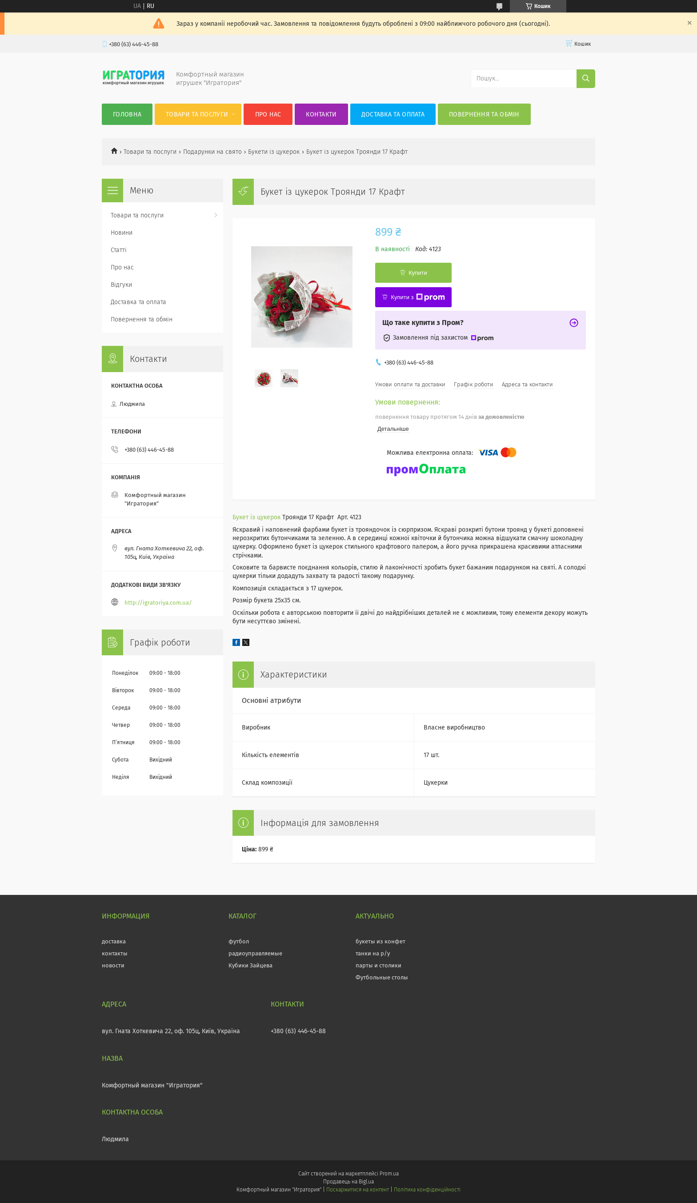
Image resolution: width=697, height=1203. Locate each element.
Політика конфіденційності (427, 1190)
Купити (418, 272)
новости (113, 965)
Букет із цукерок (256, 517)
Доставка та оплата (393, 114)
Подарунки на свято (212, 152)
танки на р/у (373, 953)
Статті (119, 250)
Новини (121, 233)
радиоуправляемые (255, 953)
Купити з (418, 297)
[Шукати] (586, 78)
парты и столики (378, 965)
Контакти (321, 114)
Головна (127, 114)
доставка (114, 941)
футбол (238, 941)
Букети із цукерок (274, 152)
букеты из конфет (380, 941)
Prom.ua (389, 1174)
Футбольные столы (382, 977)
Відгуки (121, 285)
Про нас (268, 114)
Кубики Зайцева (250, 965)
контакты (115, 953)
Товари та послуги (197, 114)
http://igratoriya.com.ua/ (158, 602)
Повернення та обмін (484, 114)
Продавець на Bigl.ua (348, 1182)
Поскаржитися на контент (357, 1190)
